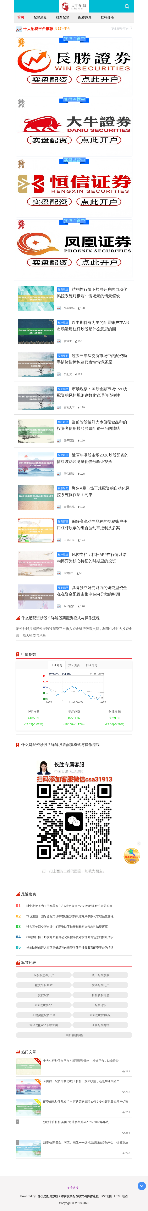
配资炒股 (40, 17)
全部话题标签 (74, 1035)
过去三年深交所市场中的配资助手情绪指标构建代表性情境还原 (67, 927)
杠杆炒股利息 (100, 995)
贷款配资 (44, 995)
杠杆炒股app (43, 1005)
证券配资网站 (100, 1025)
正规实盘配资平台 (43, 1015)
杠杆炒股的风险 (100, 1015)
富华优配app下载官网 (43, 1025)
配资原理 (85, 17)
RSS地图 (106, 1196)
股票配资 (62, 17)
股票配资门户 (100, 985)
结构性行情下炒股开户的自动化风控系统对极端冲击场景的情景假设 (70, 937)
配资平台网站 (44, 985)
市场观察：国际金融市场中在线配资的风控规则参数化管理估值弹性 (70, 916)
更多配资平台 (121, 28)
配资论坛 (100, 1005)
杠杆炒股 (107, 17)
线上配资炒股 (100, 975)
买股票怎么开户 (44, 975)
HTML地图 (121, 1196)
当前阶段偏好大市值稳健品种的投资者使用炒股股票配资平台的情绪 (70, 947)
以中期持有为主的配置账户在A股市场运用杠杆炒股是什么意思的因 (69, 906)
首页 (20, 17)
